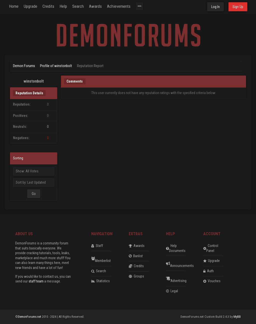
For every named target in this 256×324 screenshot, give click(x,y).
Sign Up (237, 7)
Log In (215, 7)
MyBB (237, 316)
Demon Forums (24, 66)
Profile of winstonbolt (56, 66)
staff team (36, 281)
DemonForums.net (30, 316)
